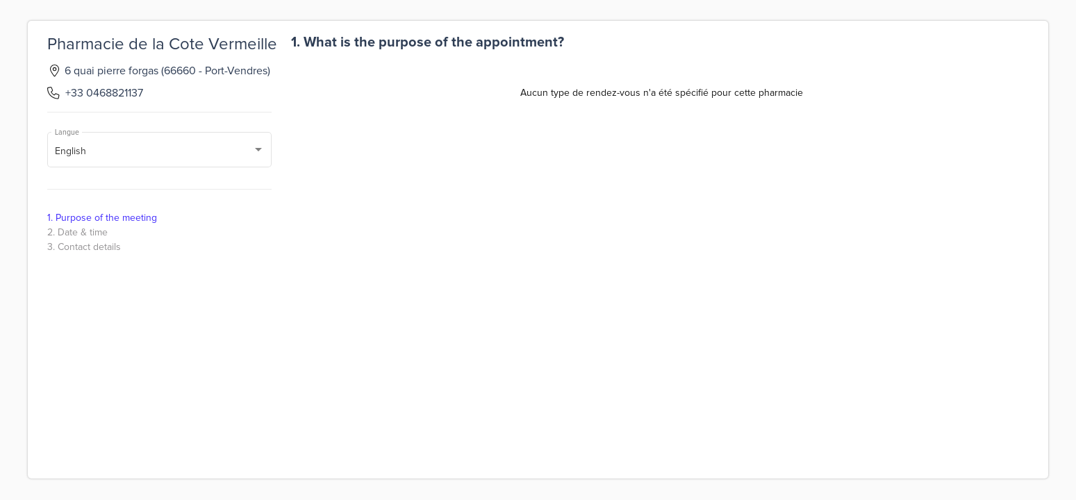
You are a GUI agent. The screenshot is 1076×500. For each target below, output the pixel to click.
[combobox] (160, 152)
